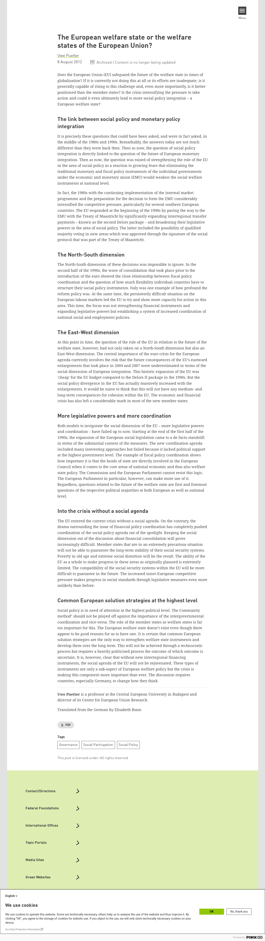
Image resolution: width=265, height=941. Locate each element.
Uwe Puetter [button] (68, 56)
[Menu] (242, 11)
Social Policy (128, 745)
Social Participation (98, 745)
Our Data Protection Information (22, 929)
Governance (68, 745)
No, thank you (239, 911)
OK (212, 911)
